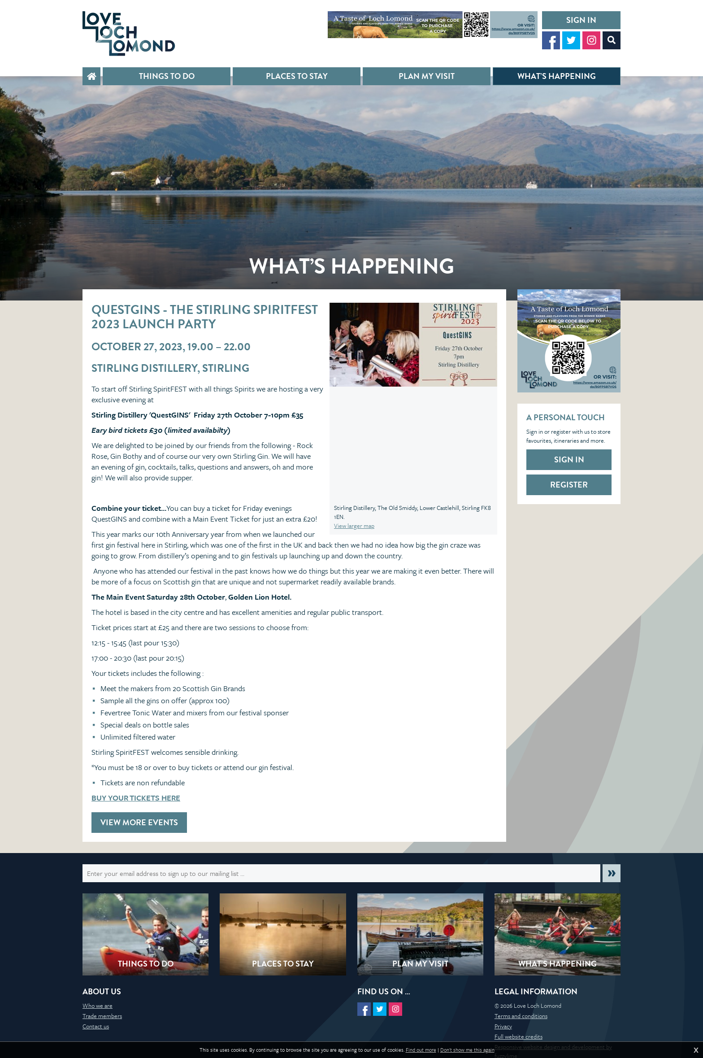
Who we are (97, 1005)
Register (569, 485)
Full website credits (518, 1036)
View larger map (354, 525)
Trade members (102, 1015)
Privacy (503, 1026)
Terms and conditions (521, 1015)
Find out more (421, 1050)
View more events (139, 822)
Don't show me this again (467, 1050)
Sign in (581, 20)
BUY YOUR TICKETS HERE (135, 797)
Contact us (95, 1026)
